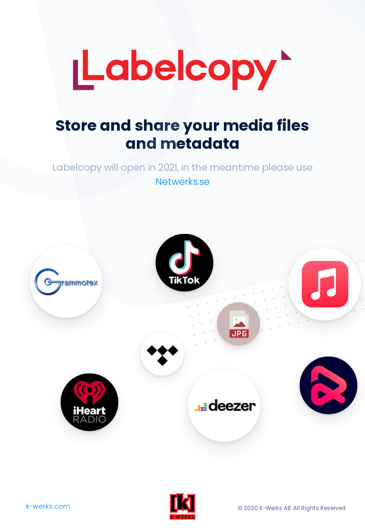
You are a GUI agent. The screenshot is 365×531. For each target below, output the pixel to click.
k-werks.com (48, 506)
